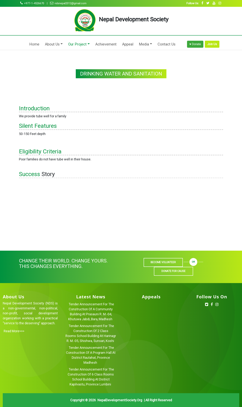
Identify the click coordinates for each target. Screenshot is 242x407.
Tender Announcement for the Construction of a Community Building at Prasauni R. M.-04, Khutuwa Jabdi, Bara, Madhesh (91, 311)
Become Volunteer (163, 262)
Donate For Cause (173, 271)
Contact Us (166, 44)
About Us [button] (52, 44)
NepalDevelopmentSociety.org (119, 400)
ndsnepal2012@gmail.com (68, 3)
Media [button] (144, 44)
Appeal (127, 44)
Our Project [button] (77, 44)
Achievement (106, 44)
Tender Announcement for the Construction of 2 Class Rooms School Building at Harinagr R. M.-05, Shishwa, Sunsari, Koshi (90, 333)
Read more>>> (14, 331)
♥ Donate (195, 44)
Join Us (212, 44)
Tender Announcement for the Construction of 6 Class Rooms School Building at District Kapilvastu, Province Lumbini (91, 376)
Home (35, 43)
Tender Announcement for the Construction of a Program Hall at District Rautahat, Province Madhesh (90, 355)
